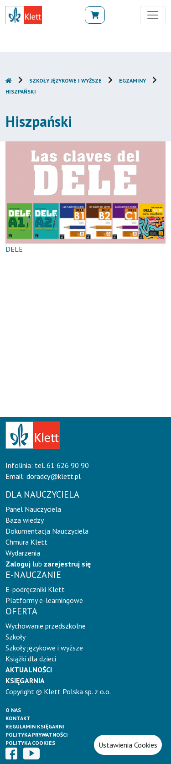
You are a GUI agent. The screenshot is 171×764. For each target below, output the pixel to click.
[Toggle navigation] (153, 15)
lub (48, 563)
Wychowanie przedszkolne (45, 625)
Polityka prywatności (36, 734)
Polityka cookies (30, 742)
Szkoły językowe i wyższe (65, 80)
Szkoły (15, 636)
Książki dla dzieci (30, 658)
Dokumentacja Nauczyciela (46, 530)
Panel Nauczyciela (33, 509)
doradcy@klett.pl (53, 476)
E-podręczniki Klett (35, 589)
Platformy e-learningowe (44, 600)
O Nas (13, 710)
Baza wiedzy (24, 520)
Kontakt (18, 718)
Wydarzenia (22, 552)
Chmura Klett (26, 541)
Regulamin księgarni (34, 726)
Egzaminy (132, 80)
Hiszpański (20, 91)
